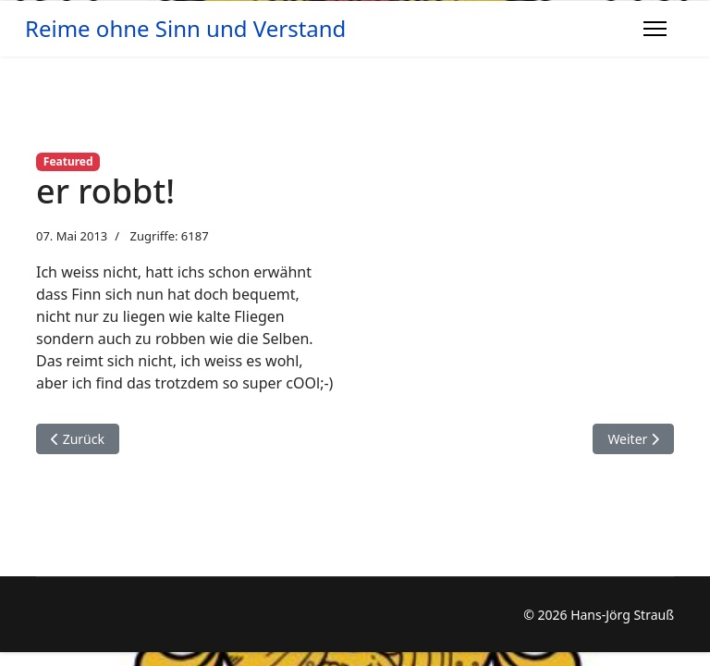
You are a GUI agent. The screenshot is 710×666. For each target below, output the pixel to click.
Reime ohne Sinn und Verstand (185, 29)
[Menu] (655, 28)
